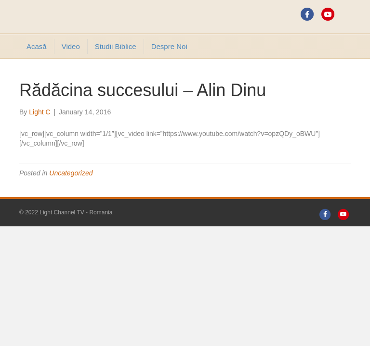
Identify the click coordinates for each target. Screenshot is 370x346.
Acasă (36, 46)
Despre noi (169, 46)
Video (71, 46)
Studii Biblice (115, 46)
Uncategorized (70, 173)
